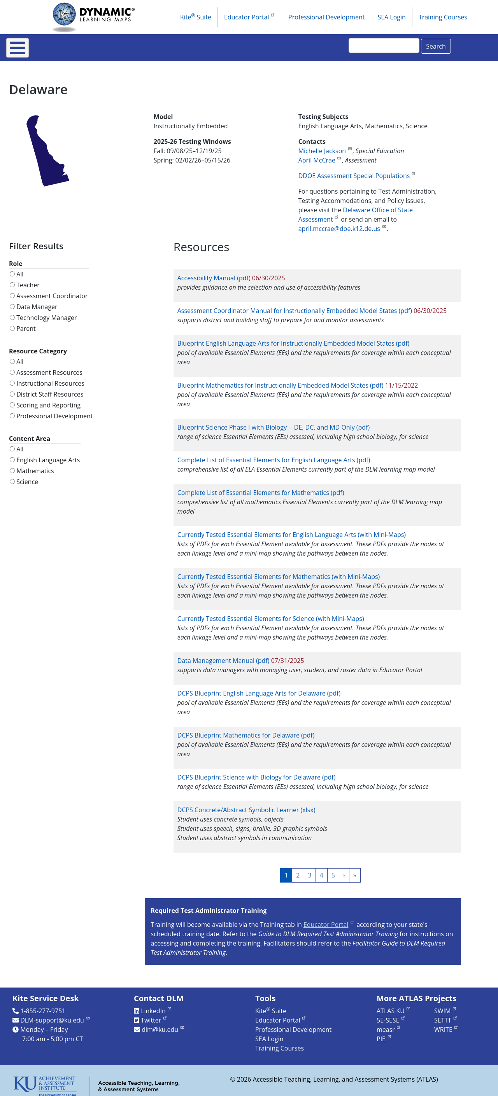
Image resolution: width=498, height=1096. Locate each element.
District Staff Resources (49, 389)
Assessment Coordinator (52, 290)
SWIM (445, 1005)
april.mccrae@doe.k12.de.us (342, 223)
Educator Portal (249, 16)
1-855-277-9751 (42, 1005)
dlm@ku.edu (163, 1024)
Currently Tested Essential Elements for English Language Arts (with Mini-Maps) (291, 529)
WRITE (446, 1024)
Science (27, 476)
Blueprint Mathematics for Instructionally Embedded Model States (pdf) (280, 380)
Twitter (154, 1014)
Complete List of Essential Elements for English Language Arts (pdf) (273, 454)
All (19, 268)
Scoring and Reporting (48, 399)
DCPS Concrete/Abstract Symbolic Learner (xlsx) (246, 804)
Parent (26, 323)
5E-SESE (391, 1014)
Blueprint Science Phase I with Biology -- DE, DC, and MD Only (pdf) (273, 422)
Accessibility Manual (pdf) (214, 272)
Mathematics (35, 465)
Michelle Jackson (325, 145)
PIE (384, 1033)
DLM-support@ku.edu (55, 1014)
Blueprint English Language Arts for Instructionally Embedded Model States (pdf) (293, 338)
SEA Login (391, 17)
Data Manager (36, 301)
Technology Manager (46, 312)
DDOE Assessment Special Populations (357, 170)
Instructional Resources (200, 45)
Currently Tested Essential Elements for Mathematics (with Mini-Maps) (278, 571)
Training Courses (443, 17)
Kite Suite (195, 16)
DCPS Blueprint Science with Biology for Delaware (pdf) (256, 771)
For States (125, 45)
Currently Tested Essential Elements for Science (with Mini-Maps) (270, 613)
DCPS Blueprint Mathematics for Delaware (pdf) (246, 729)
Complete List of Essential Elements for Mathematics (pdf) (260, 487)
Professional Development (326, 17)
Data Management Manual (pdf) (224, 655)
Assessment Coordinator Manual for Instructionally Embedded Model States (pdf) (294, 305)
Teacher (28, 279)
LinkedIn (156, 1005)
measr (389, 1024)
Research (273, 45)
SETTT (446, 1014)
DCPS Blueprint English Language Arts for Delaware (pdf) (259, 687)
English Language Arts (48, 454)
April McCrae (320, 154)
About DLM (69, 45)
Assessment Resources (49, 367)
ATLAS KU (394, 1005)
